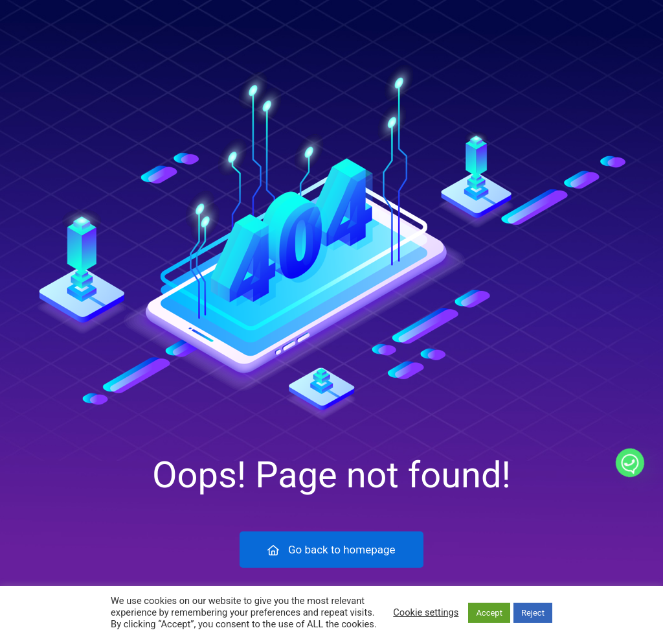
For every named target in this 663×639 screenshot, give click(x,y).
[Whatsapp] (630, 462)
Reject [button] (533, 613)
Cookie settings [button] (425, 612)
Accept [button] (489, 613)
